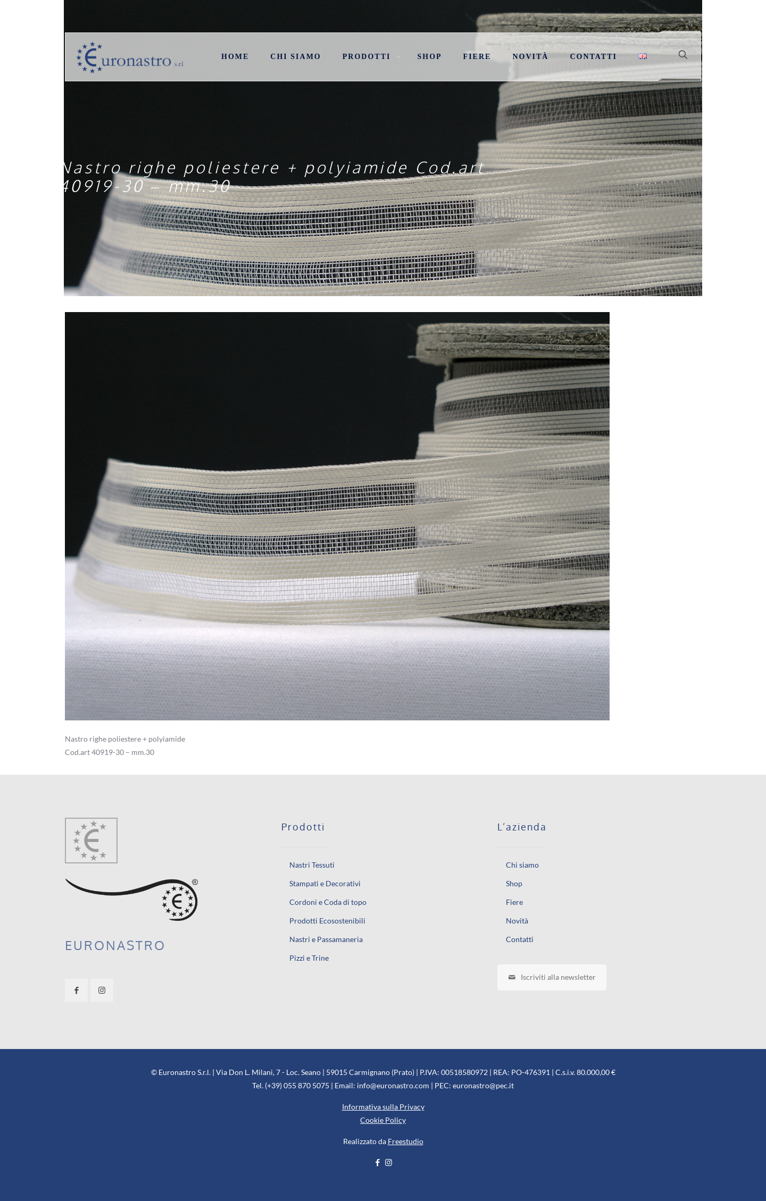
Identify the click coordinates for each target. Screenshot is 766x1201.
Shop (514, 883)
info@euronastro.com (393, 1085)
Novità (517, 920)
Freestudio (405, 1141)
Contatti (520, 939)
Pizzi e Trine (309, 957)
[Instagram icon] (389, 1162)
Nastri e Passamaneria (326, 939)
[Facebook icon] (377, 1162)
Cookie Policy (383, 1119)
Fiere (514, 901)
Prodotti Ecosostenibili (327, 920)
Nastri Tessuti (312, 864)
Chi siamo (522, 864)
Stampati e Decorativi (325, 883)
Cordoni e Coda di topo (328, 901)
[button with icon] (76, 990)
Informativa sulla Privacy (383, 1106)
